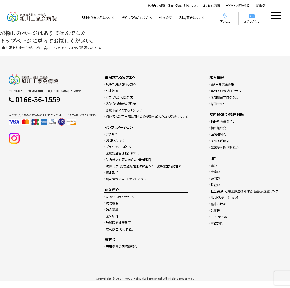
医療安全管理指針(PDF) (122, 153)
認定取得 (112, 172)
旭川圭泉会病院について (97, 17)
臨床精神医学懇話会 (225, 147)
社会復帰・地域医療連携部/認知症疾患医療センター (246, 191)
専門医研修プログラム (226, 90)
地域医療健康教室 (118, 222)
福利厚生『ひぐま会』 (119, 229)
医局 (214, 165)
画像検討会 (218, 134)
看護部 (215, 171)
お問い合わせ (252, 18)
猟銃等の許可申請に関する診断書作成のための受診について (147, 116)
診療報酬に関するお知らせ (124, 110)
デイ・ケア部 (219, 217)
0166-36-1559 (37, 99)
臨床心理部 (218, 204)
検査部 (215, 184)
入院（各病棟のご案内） (121, 103)
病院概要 (112, 203)
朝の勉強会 (218, 128)
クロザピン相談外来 (119, 97)
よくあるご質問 (211, 5)
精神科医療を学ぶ (223, 121)
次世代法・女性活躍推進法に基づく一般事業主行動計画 (144, 166)
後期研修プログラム (224, 97)
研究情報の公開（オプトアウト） (126, 179)
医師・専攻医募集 (222, 84)
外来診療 (165, 17)
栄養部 (215, 210)
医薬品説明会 (220, 141)
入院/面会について (191, 17)
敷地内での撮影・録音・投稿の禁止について (173, 5)
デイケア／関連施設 (237, 5)
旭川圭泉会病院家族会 (121, 246)
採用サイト (218, 103)
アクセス (225, 18)
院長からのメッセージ (120, 196)
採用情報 (260, 5)
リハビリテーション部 (224, 197)
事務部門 (217, 223)
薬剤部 (215, 178)
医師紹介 (112, 216)
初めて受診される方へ (137, 17)
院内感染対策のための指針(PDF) (128, 159)
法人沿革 (112, 209)
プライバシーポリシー (120, 146)
